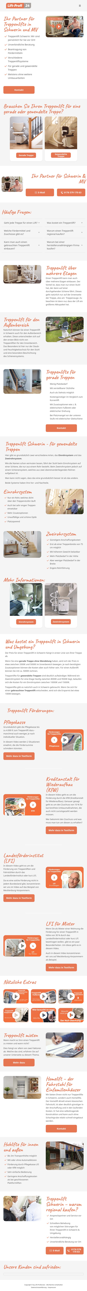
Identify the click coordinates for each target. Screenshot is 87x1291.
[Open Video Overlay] (65, 26)
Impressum (52, 1287)
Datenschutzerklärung (39, 1287)
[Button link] (19, 90)
